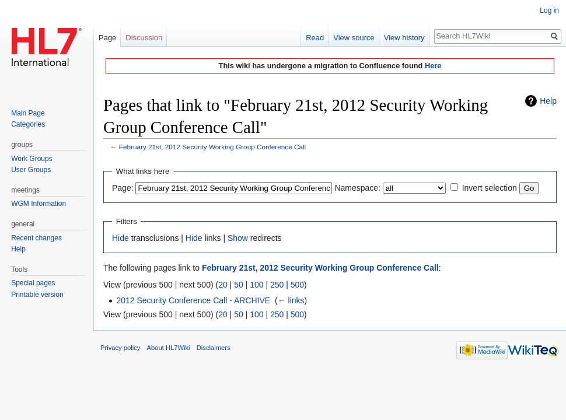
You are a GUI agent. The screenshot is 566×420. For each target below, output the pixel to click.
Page (107, 37)
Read (315, 37)
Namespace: (357, 187)
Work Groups (31, 159)
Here (433, 65)
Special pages (33, 283)
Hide (120, 238)
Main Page (27, 113)
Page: (123, 187)
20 (223, 284)
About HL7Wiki (168, 347)
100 (256, 284)
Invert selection (489, 187)
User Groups (31, 170)
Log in (549, 10)
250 (277, 284)
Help (548, 101)
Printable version (37, 294)
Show (238, 238)
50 (238, 284)
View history (404, 37)
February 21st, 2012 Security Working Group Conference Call (212, 146)
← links (291, 300)
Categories (28, 124)
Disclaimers (213, 347)
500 (297, 284)
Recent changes (36, 238)
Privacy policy (120, 347)
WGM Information (38, 204)
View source (354, 37)
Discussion (143, 37)
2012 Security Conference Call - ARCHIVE (193, 300)
